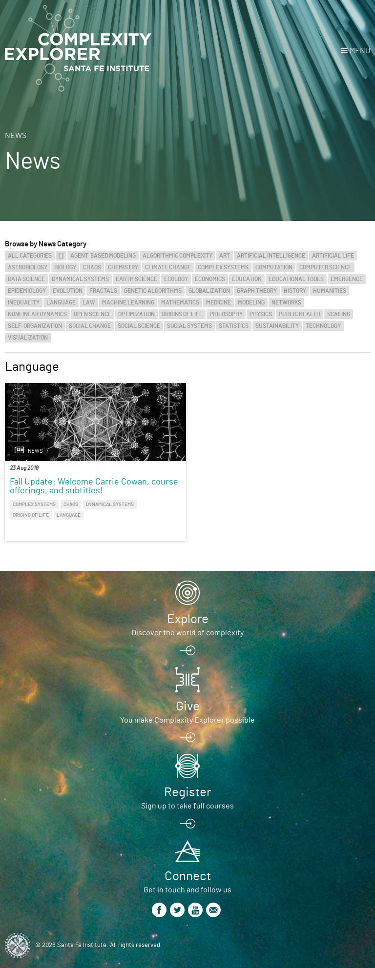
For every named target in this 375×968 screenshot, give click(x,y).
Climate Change (168, 267)
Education (247, 279)
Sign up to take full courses (187, 806)
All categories (30, 256)
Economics (210, 279)
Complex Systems (223, 267)
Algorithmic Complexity (177, 256)
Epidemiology (27, 291)
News (15, 136)
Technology (323, 326)
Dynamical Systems (80, 279)
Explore (187, 619)
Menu (360, 51)
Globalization (209, 291)
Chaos (92, 267)
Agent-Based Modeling (103, 256)
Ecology (176, 279)
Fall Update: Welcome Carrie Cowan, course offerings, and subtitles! (94, 486)
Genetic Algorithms (153, 291)
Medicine (218, 302)
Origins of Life (182, 314)
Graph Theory (257, 291)
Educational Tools (296, 279)
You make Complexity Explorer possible (187, 720)
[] (61, 256)
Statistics (234, 326)
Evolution (68, 291)
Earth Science (136, 279)
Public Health (299, 314)
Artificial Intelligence (271, 256)
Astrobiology (27, 267)
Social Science (139, 326)
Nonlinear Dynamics (37, 314)
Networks (286, 302)
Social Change (90, 326)
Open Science (92, 314)
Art (224, 256)
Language (61, 302)
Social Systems (189, 326)
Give (188, 706)
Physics (261, 314)
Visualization (28, 338)
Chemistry (123, 267)
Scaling (338, 314)
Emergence (347, 279)
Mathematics (180, 302)
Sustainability (277, 326)
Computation (273, 267)
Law (89, 302)
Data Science (26, 279)
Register (187, 792)
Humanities (329, 291)
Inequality (24, 302)
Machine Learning (128, 302)
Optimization (136, 314)
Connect (188, 876)
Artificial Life (333, 256)
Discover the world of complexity (187, 633)
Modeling (251, 302)
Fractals (103, 291)
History (295, 291)
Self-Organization (35, 326)
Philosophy (226, 314)
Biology (65, 267)
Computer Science (325, 267)
